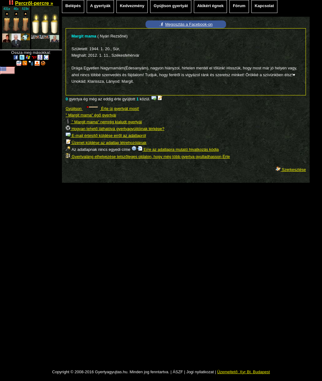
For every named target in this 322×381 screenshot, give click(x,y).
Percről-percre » (34, 3)
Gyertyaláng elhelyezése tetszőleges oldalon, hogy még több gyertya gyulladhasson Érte (148, 156)
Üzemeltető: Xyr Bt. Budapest (243, 372)
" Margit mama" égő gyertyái (91, 115)
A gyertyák (100, 5)
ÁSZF (178, 372)
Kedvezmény (132, 5)
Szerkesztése (291, 169)
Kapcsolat (264, 5)
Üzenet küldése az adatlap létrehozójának (106, 142)
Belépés (73, 5)
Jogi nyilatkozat (200, 372)
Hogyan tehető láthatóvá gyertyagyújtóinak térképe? (115, 128)
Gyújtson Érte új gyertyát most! (102, 108)
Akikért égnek (210, 5)
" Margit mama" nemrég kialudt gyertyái (104, 122)
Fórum (239, 5)
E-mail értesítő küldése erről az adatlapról (106, 135)
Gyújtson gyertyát (171, 5)
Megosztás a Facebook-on (188, 24)
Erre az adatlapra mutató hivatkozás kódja (178, 149)
